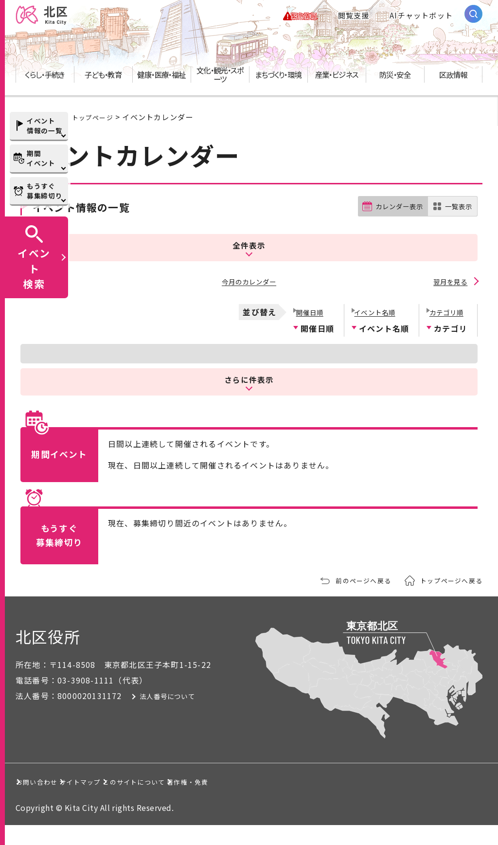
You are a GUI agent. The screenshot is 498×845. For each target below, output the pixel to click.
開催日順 (309, 331)
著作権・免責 (343, 801)
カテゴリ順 (446, 331)
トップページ (95, 125)
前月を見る (49, 303)
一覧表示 (456, 240)
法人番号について (187, 715)
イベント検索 (34, 268)
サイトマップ (139, 801)
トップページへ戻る (446, 599)
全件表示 (248, 270)
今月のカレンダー (249, 303)
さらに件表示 (249, 399)
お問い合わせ (50, 801)
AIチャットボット (421, 19)
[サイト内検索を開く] (473, 18)
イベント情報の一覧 (44, 125)
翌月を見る (449, 303)
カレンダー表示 (391, 240)
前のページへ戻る (350, 599)
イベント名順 (376, 331)
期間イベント (41, 158)
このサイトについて (241, 801)
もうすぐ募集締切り (44, 190)
